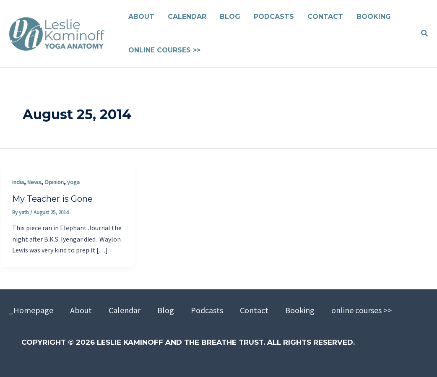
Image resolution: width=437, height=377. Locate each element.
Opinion (54, 182)
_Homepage (30, 310)
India (18, 182)
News (34, 182)
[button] (425, 33)
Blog (165, 310)
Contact (254, 310)
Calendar (124, 310)
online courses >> (361, 310)
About (81, 310)
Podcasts (207, 310)
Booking (300, 310)
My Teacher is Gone (52, 199)
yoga (73, 182)
